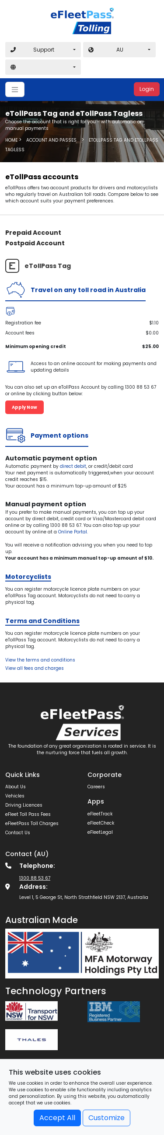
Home (11, 139)
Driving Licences (23, 805)
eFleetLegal (100, 832)
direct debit (73, 466)
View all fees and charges (34, 668)
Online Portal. (73, 532)
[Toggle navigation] (14, 89)
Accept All (57, 1118)
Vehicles (14, 796)
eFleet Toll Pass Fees (28, 814)
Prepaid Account (33, 232)
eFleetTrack (99, 814)
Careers (96, 786)
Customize (106, 1118)
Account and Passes (51, 139)
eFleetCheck (100, 823)
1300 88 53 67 (34, 878)
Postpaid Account (35, 243)
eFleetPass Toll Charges (32, 823)
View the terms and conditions (40, 660)
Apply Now (24, 407)
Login (147, 89)
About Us (15, 786)
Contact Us (17, 832)
